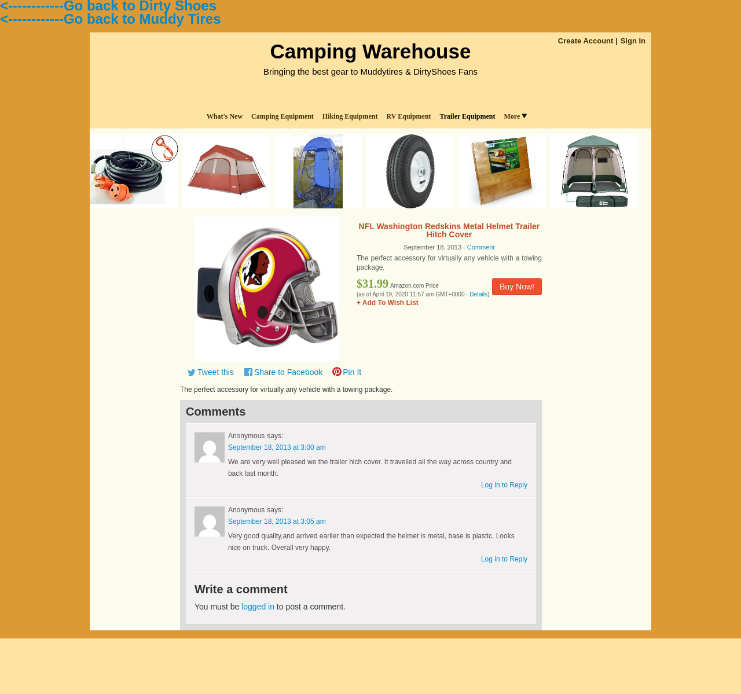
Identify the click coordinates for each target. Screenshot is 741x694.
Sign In (633, 40)
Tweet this (215, 372)
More (515, 116)
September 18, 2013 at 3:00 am (277, 447)
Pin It (352, 372)
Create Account (586, 40)
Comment (481, 247)
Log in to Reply (504, 485)
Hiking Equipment (350, 116)
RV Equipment (409, 116)
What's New (225, 116)
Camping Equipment (282, 116)
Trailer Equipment (468, 116)
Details (478, 294)
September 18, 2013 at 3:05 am (277, 521)
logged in (257, 606)
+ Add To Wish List (388, 302)
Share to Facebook (288, 372)
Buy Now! (517, 286)
